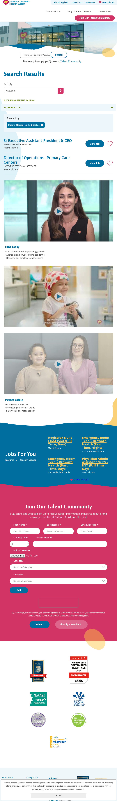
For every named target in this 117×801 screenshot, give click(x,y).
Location (18, 575)
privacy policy (39, 789)
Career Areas (105, 17)
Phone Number (44, 537)
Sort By (8, 84)
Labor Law (30, 761)
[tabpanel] (79, 455)
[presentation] (58, 603)
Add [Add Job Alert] (19, 590)
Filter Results (12, 107)
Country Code (21, 537)
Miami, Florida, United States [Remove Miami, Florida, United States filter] (23, 124)
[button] (109, 144)
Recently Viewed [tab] (28, 460)
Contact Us (76, 2)
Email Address (89, 525)
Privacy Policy (32, 757)
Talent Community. (71, 61)
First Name (21, 525)
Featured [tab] (9, 460)
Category (18, 561)
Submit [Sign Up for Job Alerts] (39, 624)
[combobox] (58, 581)
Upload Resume (22, 550)
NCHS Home (90, 2)
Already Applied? (61, 2)
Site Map (6, 766)
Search (59, 54)
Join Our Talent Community (95, 24)
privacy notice (79, 612)
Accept (58, 795)
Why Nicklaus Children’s (79, 17)
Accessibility (7, 770)
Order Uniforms (33, 766)
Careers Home (53, 17)
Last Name (54, 525)
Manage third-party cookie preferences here (65, 789)
